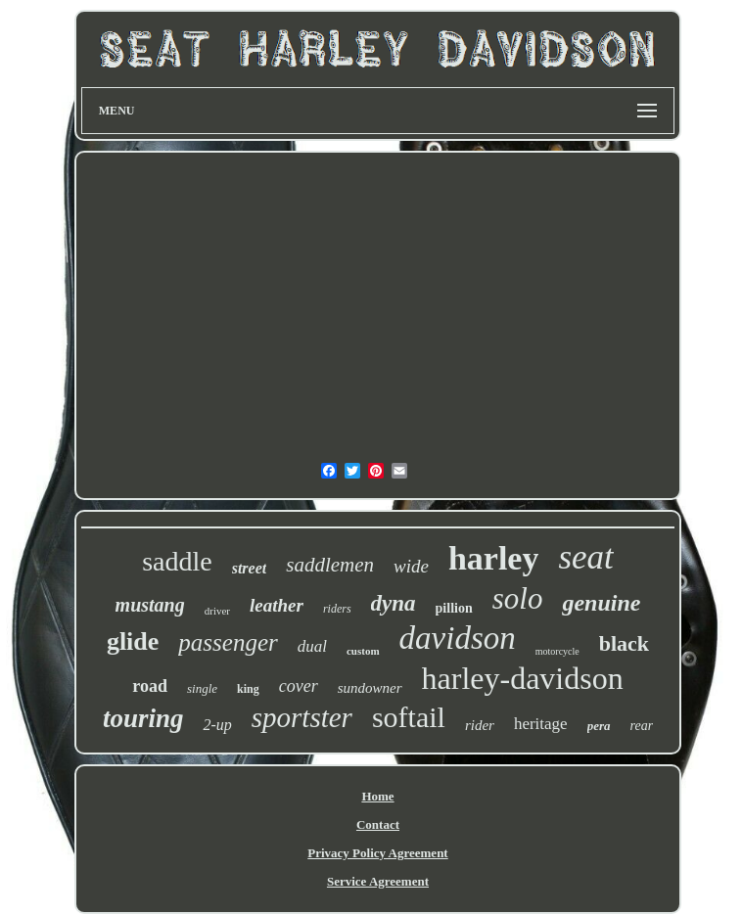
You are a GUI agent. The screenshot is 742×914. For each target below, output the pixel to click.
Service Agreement (378, 881)
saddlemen (330, 564)
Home (377, 796)
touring (143, 718)
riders (337, 609)
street (249, 568)
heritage (541, 723)
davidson (457, 638)
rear (642, 725)
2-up (217, 724)
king (248, 689)
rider (479, 725)
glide (133, 641)
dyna (393, 603)
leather (276, 605)
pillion (454, 608)
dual (312, 646)
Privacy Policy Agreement (377, 852)
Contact (377, 824)
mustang (150, 605)
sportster (302, 717)
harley (493, 558)
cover (298, 686)
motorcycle (557, 651)
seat (585, 557)
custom (363, 651)
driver (217, 611)
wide (411, 566)
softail (408, 717)
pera (599, 725)
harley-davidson (523, 678)
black (624, 643)
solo (517, 598)
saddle (177, 561)
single (202, 688)
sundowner (370, 688)
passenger (227, 642)
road (149, 686)
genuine (601, 603)
